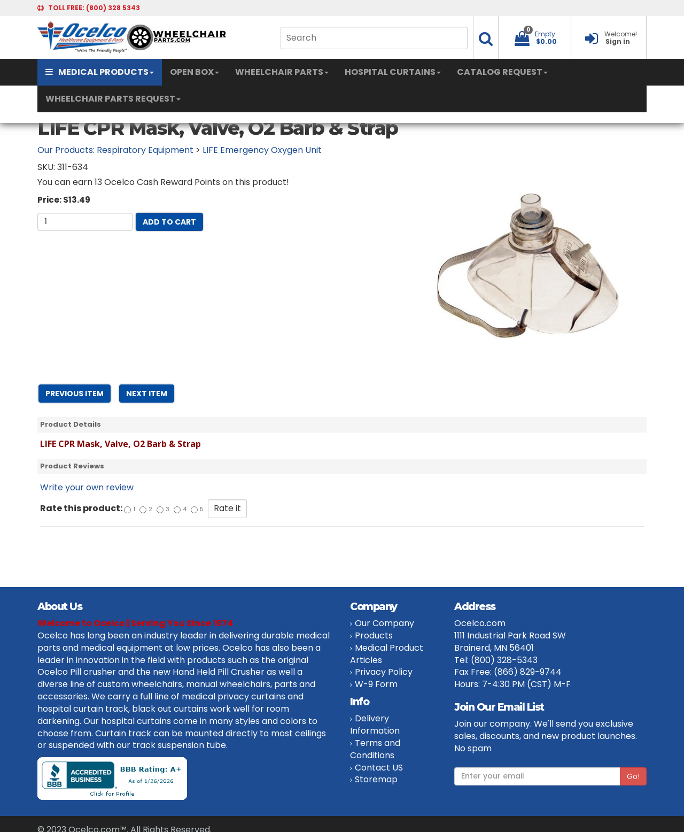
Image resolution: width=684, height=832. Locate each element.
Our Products (65, 150)
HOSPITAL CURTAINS (393, 72)
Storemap (376, 779)
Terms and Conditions (375, 749)
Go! (633, 776)
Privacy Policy (384, 672)
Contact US (379, 767)
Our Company (384, 623)
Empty (545, 33)
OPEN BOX (194, 72)
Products (374, 635)
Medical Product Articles (386, 654)
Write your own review (87, 487)
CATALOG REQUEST (502, 72)
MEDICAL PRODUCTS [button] (99, 72)
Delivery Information (375, 724)
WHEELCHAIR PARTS (282, 72)
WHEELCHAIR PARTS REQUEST (113, 99)
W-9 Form (376, 684)
